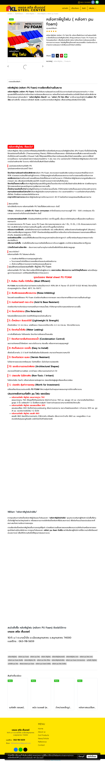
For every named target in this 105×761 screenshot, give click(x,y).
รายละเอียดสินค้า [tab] (14, 81)
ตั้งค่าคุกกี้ (81, 756)
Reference (42, 742)
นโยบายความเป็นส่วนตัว (26, 757)
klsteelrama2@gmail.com (21, 743)
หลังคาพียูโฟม (58, 61)
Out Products (43, 735)
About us (41, 732)
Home (40, 728)
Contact (41, 745)
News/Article (43, 738)
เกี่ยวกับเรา (75, 8)
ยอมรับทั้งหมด (92, 756)
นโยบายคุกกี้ (39, 757)
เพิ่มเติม (92, 8)
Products (67, 61)
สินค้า (84, 8)
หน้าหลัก (65, 8)
